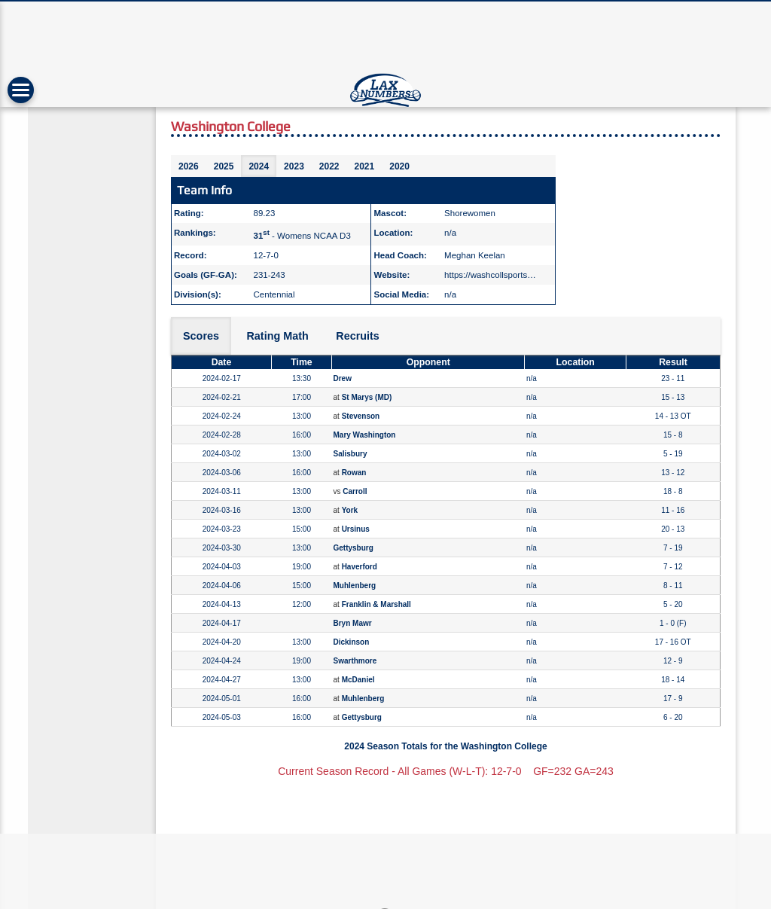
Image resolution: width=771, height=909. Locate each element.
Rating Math (277, 336)
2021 (365, 166)
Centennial (274, 294)
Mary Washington (365, 435)
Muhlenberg (355, 585)
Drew (343, 378)
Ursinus (356, 529)
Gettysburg (353, 548)
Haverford (359, 567)
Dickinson (352, 642)
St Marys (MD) (367, 397)
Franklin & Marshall (376, 604)
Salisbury (350, 454)
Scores (201, 336)
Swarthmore (355, 661)
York (350, 510)
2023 (294, 166)
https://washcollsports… (490, 274)
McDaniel (358, 680)
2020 (399, 166)
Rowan (354, 472)
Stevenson (361, 416)
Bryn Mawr (353, 623)
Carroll (355, 491)
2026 (188, 166)
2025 (224, 166)
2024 (258, 166)
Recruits (357, 336)
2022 (329, 166)
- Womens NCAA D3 (302, 235)
